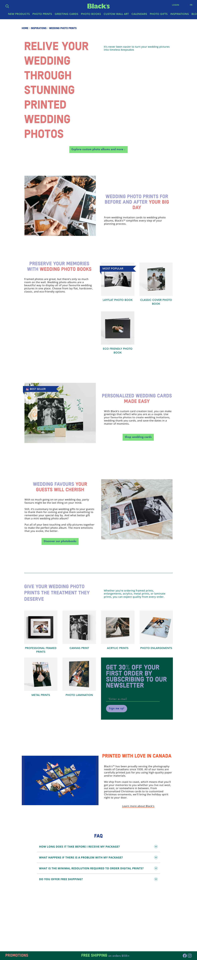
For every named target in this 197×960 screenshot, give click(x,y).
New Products (19, 15)
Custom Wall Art (116, 15)
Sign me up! (116, 708)
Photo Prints (42, 15)
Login (174, 5)
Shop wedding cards (138, 437)
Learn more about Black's (138, 806)
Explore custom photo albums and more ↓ (98, 149)
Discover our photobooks (60, 541)
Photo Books (91, 15)
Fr (190, 5)
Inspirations (179, 15)
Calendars (139, 15)
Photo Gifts (159, 15)
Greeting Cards (66, 15)
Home (25, 28)
